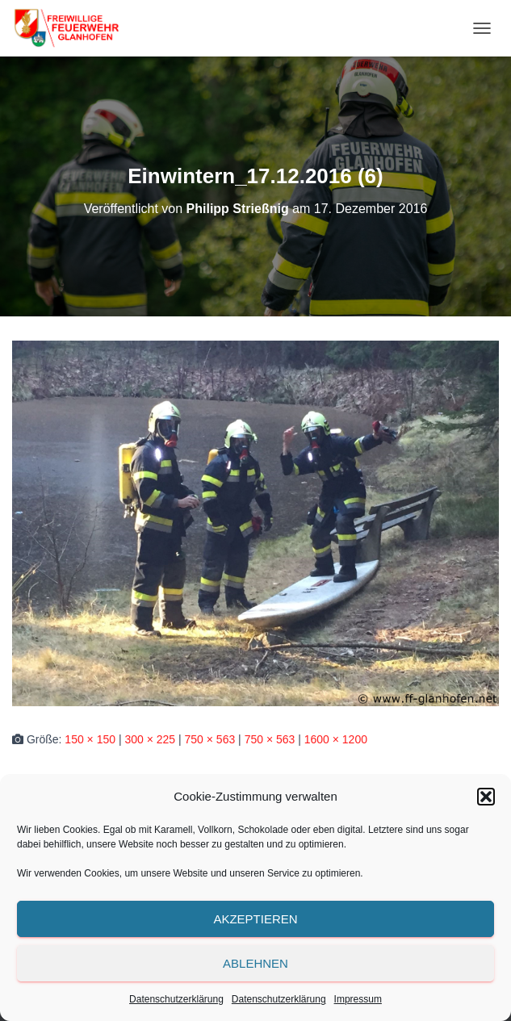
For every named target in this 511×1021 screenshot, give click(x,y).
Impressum (358, 999)
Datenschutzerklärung (176, 999)
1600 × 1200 (335, 739)
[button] (486, 797)
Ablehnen (255, 963)
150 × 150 (90, 739)
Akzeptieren (255, 919)
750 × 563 (210, 739)
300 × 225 (149, 739)
